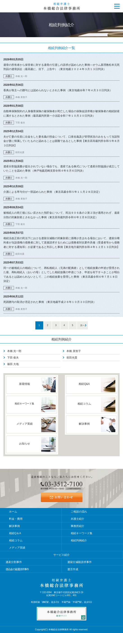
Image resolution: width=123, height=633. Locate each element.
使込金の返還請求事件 (17, 569)
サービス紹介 (61, 554)
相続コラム (16, 540)
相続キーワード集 (81, 533)
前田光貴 (71, 357)
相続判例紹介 (61, 339)
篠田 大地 (13, 364)
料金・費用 (16, 518)
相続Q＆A (15, 533)
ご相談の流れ (79, 511)
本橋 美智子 (73, 351)
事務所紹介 (77, 526)
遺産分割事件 (14, 562)
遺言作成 (72, 569)
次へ (82, 325)
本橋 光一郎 (14, 351)
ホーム (13, 511)
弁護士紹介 (77, 518)
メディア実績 (17, 547)
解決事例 (14, 526)
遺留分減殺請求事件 (79, 562)
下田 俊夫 (13, 357)
